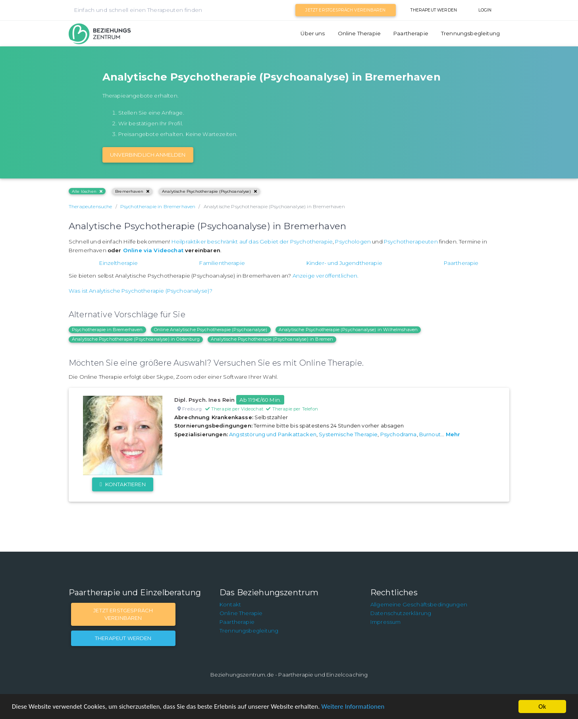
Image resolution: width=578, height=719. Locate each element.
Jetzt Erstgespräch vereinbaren (345, 10)
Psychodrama (398, 434)
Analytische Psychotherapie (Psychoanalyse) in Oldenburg (136, 339)
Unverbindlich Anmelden (148, 154)
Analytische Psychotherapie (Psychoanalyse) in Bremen (272, 339)
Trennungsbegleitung (470, 33)
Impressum (385, 622)
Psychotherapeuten (411, 241)
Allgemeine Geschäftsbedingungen (418, 604)
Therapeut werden (433, 10)
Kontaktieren (122, 484)
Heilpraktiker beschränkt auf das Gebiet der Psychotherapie (252, 241)
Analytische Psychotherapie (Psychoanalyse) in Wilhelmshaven (348, 329)
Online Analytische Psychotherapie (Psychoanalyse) (211, 329)
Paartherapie (410, 33)
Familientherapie (222, 263)
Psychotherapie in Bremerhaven (107, 329)
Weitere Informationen (358, 707)
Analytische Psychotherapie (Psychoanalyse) (209, 191)
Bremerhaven (132, 191)
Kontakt (230, 604)
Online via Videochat (153, 250)
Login (485, 10)
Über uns (313, 33)
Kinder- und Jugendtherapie (344, 263)
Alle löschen (87, 191)
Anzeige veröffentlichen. (326, 275)
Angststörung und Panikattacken (272, 434)
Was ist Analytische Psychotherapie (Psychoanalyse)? (140, 291)
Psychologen (353, 241)
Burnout (430, 434)
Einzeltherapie (118, 263)
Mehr (453, 434)
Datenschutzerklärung (400, 613)
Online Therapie (359, 33)
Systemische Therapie (348, 434)
